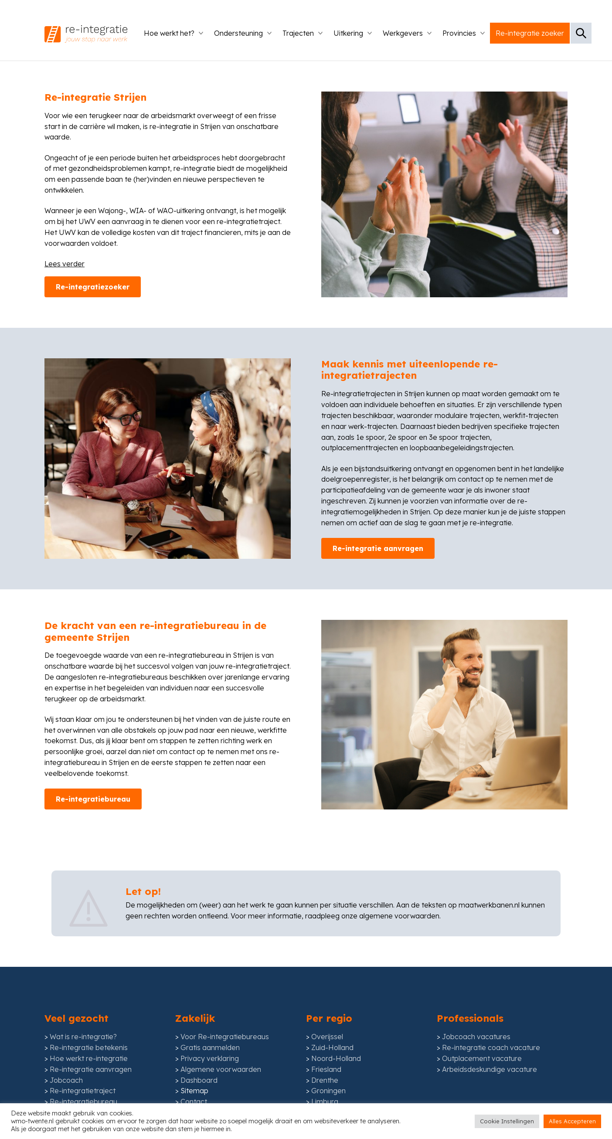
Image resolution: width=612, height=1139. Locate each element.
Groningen (328, 1090)
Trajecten (298, 33)
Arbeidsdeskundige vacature (489, 1069)
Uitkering (348, 33)
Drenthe (324, 1080)
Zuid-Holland (332, 1047)
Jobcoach (66, 1080)
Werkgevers (403, 33)
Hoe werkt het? (169, 33)
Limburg (324, 1101)
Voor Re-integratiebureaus (224, 1036)
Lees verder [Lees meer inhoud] (64, 263)
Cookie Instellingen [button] (507, 1121)
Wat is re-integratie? (83, 1036)
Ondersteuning (238, 33)
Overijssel (327, 1036)
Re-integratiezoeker (92, 286)
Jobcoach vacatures (476, 1036)
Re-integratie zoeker (530, 33)
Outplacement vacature (482, 1058)
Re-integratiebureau (93, 799)
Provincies (459, 33)
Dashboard (199, 1080)
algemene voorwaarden (399, 915)
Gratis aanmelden (210, 1047)
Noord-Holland (336, 1058)
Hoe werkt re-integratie (89, 1058)
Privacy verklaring (209, 1058)
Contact (193, 1101)
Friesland (326, 1069)
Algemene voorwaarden (220, 1069)
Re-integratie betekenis (89, 1047)
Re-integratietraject (83, 1090)
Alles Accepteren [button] (572, 1121)
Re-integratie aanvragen (378, 548)
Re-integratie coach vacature (491, 1047)
